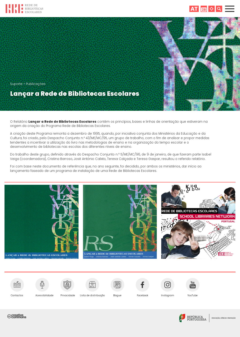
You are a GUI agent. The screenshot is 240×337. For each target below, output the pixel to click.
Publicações (35, 84)
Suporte (16, 84)
